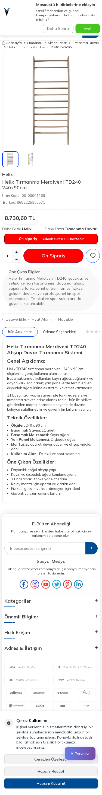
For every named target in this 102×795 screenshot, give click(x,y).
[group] (51, 100)
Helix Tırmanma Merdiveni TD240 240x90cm (41, 47)
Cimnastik (34, 43)
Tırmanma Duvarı (85, 43)
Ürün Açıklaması (20, 332)
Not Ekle (64, 319)
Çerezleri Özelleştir (51, 759)
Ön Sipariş (53, 256)
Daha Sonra (58, 28)
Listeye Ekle (14, 319)
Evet (87, 28)
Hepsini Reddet (51, 771)
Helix (7, 174)
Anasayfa (12, 43)
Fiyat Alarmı (40, 319)
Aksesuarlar (57, 43)
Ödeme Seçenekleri (59, 332)
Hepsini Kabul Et (51, 783)
